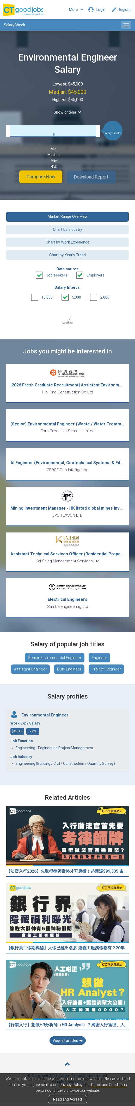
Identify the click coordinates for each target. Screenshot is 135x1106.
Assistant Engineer (30, 672)
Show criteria (67, 112)
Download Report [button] (93, 177)
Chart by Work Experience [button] (67, 242)
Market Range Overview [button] (68, 216)
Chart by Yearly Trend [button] (67, 254)
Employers (96, 275)
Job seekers (56, 275)
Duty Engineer (69, 672)
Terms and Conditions (108, 1085)
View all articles (68, 1044)
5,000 (76, 297)
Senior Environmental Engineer (54, 661)
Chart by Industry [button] (67, 229)
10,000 (47, 297)
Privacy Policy (71, 1085)
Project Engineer (106, 672)
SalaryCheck (14, 25)
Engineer (99, 661)
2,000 (104, 297)
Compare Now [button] (39, 177)
